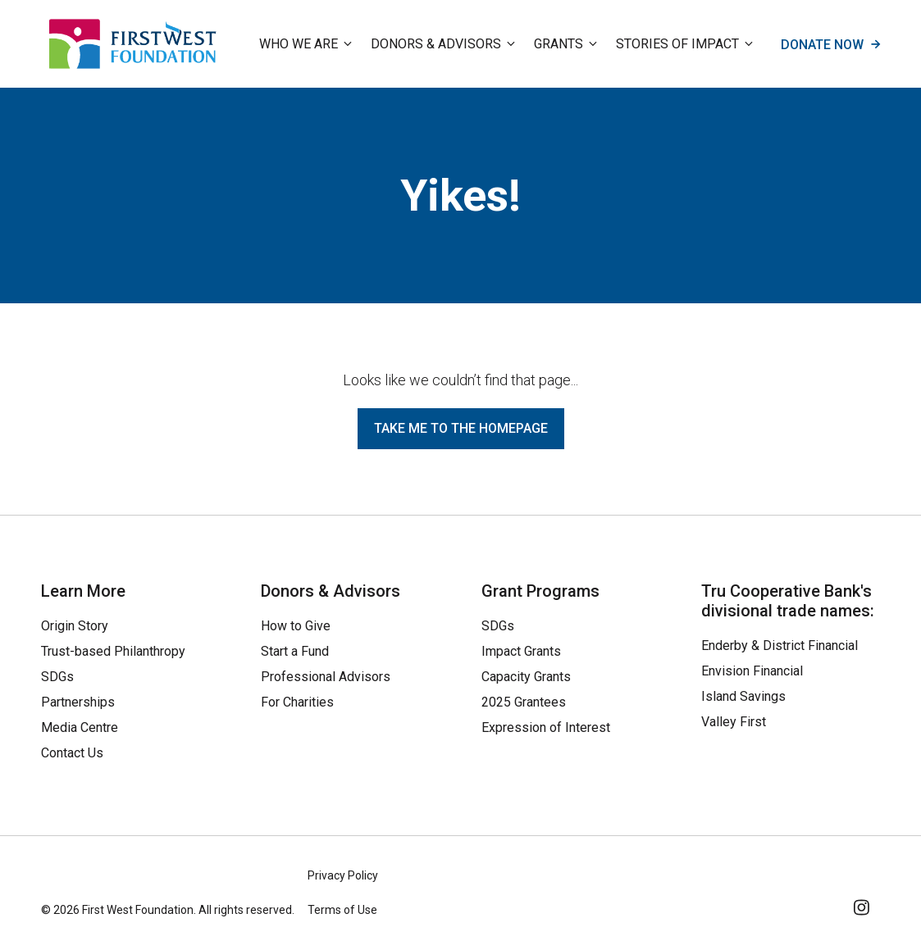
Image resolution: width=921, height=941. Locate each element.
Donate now (830, 44)
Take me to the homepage (461, 428)
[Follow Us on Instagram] (863, 904)
